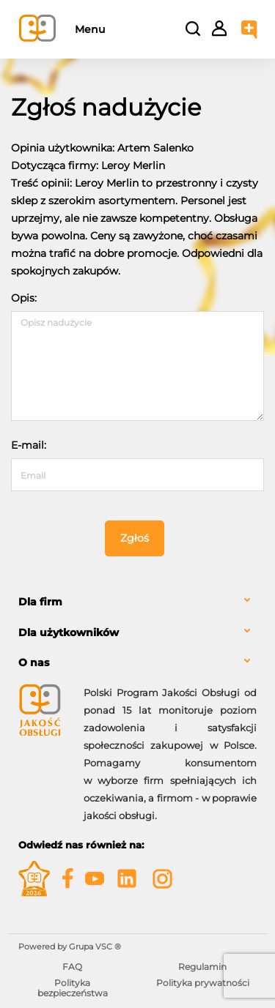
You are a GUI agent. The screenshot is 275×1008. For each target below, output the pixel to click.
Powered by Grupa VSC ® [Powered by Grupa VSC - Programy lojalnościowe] (69, 946)
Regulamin (202, 966)
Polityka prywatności (202, 982)
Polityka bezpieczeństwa (72, 987)
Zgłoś (134, 538)
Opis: (24, 298)
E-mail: (28, 445)
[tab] (137, 602)
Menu (90, 29)
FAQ (72, 966)
